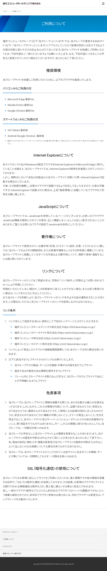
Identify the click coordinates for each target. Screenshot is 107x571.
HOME (5, 11)
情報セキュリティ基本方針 (12, 554)
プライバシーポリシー (10, 532)
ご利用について (8, 539)
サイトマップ (7, 546)
